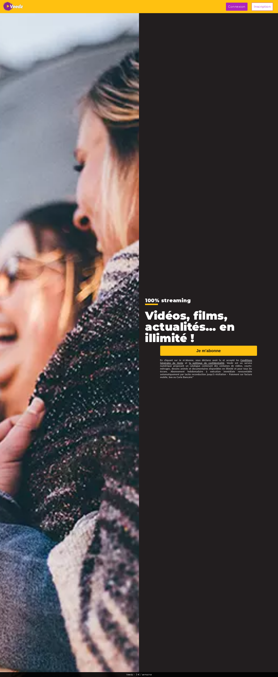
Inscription (262, 6)
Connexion (236, 6)
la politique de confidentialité (206, 363)
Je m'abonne (208, 351)
